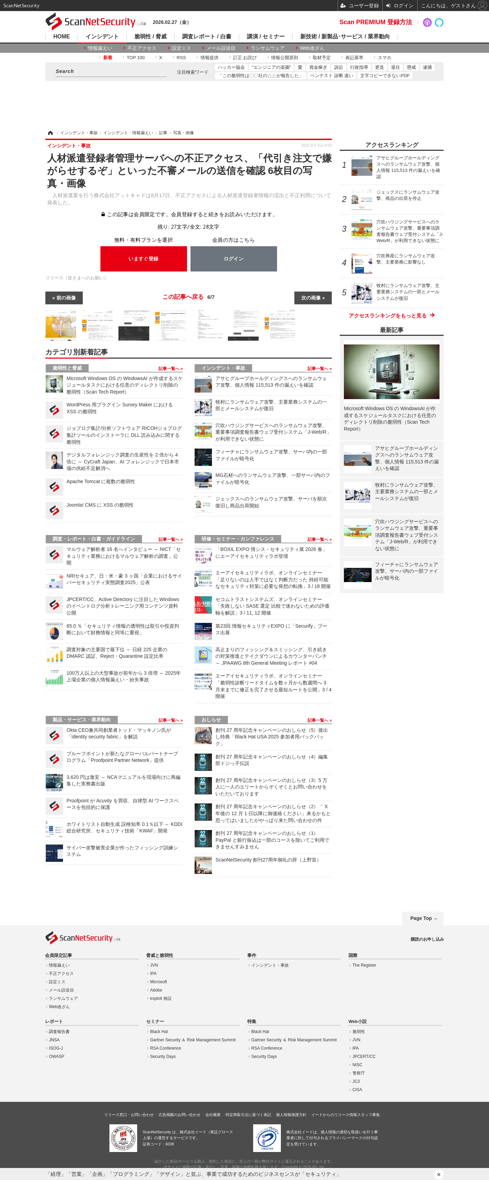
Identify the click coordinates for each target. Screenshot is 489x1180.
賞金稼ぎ (318, 67)
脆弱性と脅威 (67, 368)
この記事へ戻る (188, 297)
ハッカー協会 (231, 67)
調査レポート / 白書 (206, 36)
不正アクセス (142, 48)
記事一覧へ (169, 368)
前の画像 (66, 298)
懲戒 (411, 67)
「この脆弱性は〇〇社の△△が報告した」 (260, 75)
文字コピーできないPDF (385, 75)
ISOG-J (56, 1048)
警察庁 (359, 1073)
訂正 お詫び (245, 57)
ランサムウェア (268, 48)
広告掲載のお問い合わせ (180, 1115)
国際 (352, 955)
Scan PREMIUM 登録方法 (375, 22)
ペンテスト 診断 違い (331, 75)
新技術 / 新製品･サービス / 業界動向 (345, 36)
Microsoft (158, 981)
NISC (358, 1064)
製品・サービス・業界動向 (82, 719)
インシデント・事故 (223, 368)
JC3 (356, 1081)
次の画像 (311, 298)
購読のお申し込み (427, 939)
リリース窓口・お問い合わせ (129, 1115)
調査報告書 (59, 1031)
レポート (54, 1021)
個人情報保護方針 (291, 1115)
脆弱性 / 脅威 (150, 36)
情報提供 (210, 57)
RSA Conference (165, 1048)
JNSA (54, 1040)
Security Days (163, 1056)
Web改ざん (312, 48)
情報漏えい (100, 48)
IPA (153, 973)
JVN (154, 965)
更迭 (379, 67)
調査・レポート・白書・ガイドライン (94, 539)
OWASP (56, 1056)
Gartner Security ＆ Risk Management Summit (193, 1040)
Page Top (421, 918)
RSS (181, 57)
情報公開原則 (284, 57)
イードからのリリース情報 (334, 1115)
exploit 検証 (161, 998)
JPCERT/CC (364, 1056)
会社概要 (213, 1115)
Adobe (156, 990)
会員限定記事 (58, 955)
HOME (61, 36)
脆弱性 (359, 1031)
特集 (251, 1021)
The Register (364, 965)
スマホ (384, 57)
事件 (251, 955)
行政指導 (359, 67)
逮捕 (427, 67)
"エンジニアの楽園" (271, 67)
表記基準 (354, 57)
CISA (357, 1089)
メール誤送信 (220, 48)
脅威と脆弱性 (159, 955)
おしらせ (211, 719)
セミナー (155, 1021)
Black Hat (159, 1031)
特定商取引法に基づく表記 (248, 1115)
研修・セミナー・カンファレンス (238, 539)
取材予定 (322, 57)
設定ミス (181, 48)
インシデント (102, 36)
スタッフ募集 (368, 1115)
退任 (395, 67)
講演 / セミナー (266, 36)
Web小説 (357, 1021)
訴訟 (338, 67)
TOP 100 (136, 57)
